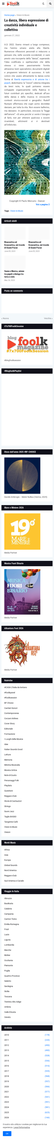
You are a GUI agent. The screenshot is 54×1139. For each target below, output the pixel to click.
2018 (27, 1076)
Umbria (7, 1007)
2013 (27, 1050)
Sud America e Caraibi (14, 881)
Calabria (8, 909)
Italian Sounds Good (13, 749)
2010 (27, 1035)
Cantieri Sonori (10, 708)
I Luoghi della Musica (13, 739)
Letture (7, 754)
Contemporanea (11, 713)
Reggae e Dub (10, 796)
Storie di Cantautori (13, 801)
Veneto (7, 1017)
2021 (27, 1091)
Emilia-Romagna (11, 924)
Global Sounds (10, 865)
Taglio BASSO (10, 816)
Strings (7, 806)
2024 (27, 1107)
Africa (7, 850)
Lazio (6, 934)
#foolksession (10, 697)
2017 (27, 1071)
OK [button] (7, 1133)
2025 (27, 1112)
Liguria (7, 940)
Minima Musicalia (12, 765)
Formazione (9, 734)
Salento (7, 981)
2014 (27, 1055)
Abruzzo (8, 898)
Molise (7, 955)
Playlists (8, 785)
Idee (6, 744)
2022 (27, 1097)
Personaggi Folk (11, 780)
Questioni (8, 791)
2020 (27, 1086)
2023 (27, 1102)
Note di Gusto (10, 775)
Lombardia (9, 945)
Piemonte (8, 965)
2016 (27, 1065)
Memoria (8, 760)
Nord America (10, 870)
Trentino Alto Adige (12, 1002)
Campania (9, 914)
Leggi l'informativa (22, 1127)
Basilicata (8, 903)
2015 (27, 1060)
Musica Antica (10, 770)
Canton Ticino (10, 919)
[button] (3, 3)
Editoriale (8, 729)
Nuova (6, 318)
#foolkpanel (9, 692)
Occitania (8, 960)
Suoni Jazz (9, 811)
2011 (27, 1040)
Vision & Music (23, 15)
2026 (27, 1117)
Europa (7, 860)
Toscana (8, 996)
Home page (9, 15)
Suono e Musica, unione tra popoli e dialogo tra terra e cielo (14, 274)
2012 (27, 1045)
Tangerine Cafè (11, 822)
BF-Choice (8, 703)
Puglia (7, 971)
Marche (7, 950)
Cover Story (9, 723)
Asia (6, 855)
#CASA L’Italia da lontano (15, 687)
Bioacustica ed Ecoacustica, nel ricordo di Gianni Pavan (14, 245)
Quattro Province (12, 976)
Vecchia (47, 318)
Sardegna (8, 986)
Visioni (7, 832)
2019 (27, 1081)
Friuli (6, 929)
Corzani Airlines (11, 718)
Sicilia (6, 991)
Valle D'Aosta (10, 1012)
